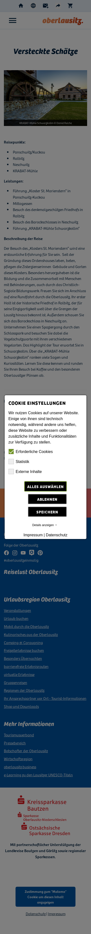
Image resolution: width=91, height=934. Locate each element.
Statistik (18, 461)
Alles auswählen (45, 486)
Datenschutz (56, 535)
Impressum (33, 535)
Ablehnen (47, 499)
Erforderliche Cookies (30, 451)
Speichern (47, 512)
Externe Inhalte (25, 471)
